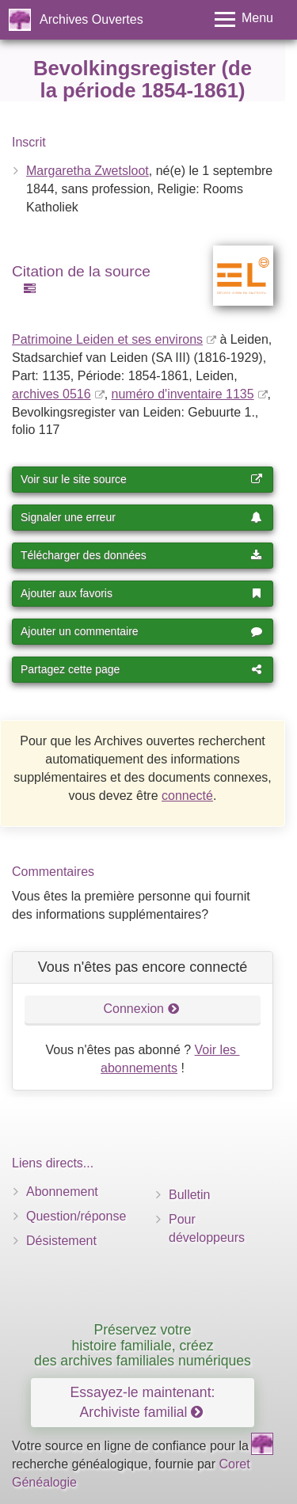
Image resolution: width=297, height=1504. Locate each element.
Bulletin (189, 1194)
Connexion (142, 1008)
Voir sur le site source (141, 479)
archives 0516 (51, 394)
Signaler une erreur (141, 517)
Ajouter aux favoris (141, 593)
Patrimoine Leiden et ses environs (107, 339)
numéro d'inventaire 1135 (183, 394)
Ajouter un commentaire (141, 631)
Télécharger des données (141, 555)
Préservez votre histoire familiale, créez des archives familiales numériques (142, 1345)
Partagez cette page (141, 669)
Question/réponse (76, 1216)
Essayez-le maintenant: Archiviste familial (142, 1402)
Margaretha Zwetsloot (87, 170)
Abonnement (62, 1191)
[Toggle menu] (244, 19)
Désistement (61, 1240)
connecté (187, 795)
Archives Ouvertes (91, 19)
